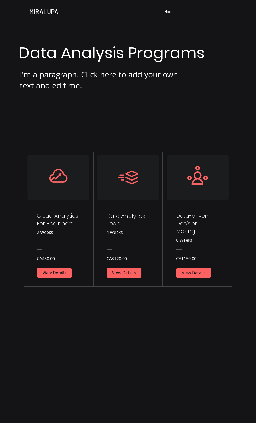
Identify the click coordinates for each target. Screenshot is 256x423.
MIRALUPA (43, 11)
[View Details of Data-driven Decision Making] (193, 273)
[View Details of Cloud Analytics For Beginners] (54, 273)
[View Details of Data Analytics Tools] (124, 273)
